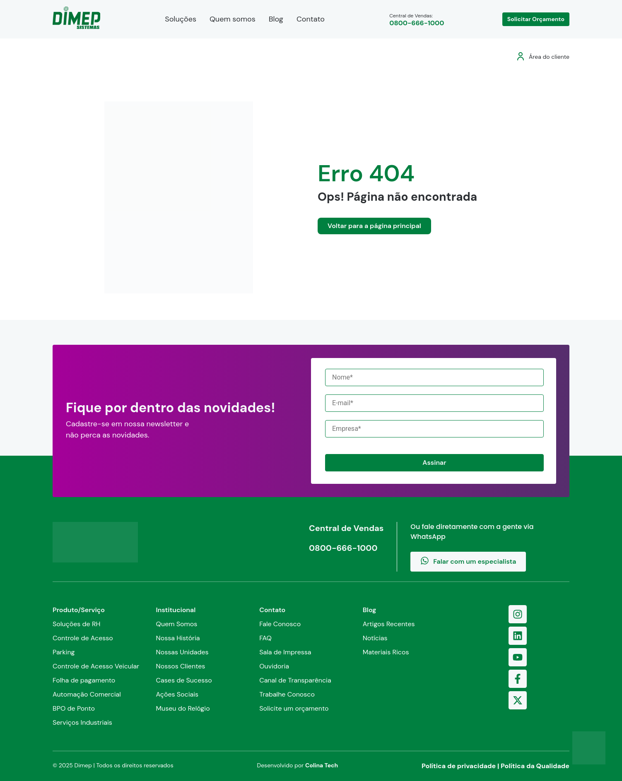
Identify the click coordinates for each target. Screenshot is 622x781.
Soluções (180, 19)
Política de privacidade (459, 766)
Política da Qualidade (535, 766)
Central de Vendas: (416, 19)
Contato (311, 19)
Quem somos (233, 19)
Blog (276, 19)
